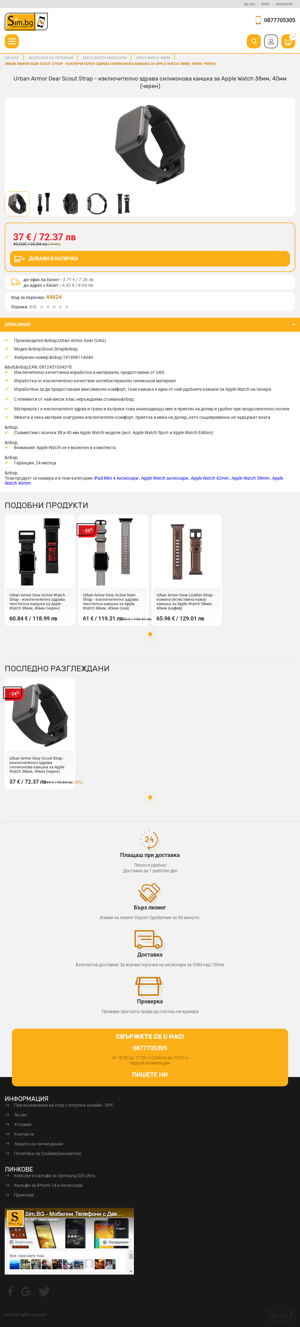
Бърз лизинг (150, 907)
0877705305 (279, 20)
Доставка (150, 954)
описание (17, 324)
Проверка (150, 1001)
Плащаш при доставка (150, 855)
